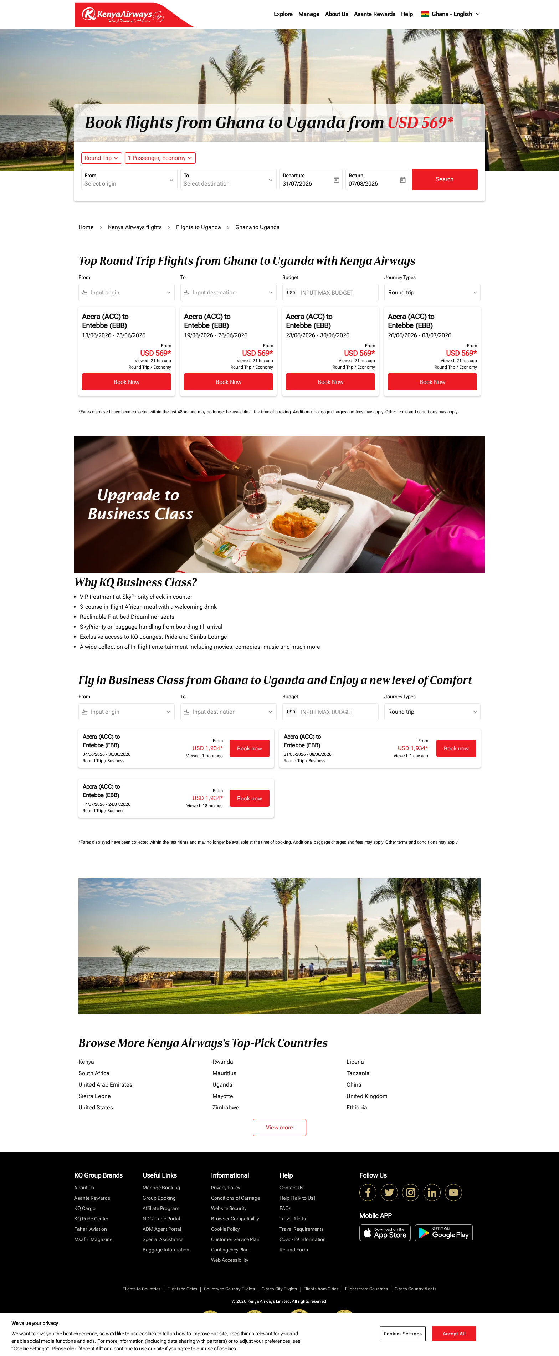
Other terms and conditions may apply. (421, 411)
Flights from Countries (366, 1288)
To (186, 175)
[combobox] (125, 183)
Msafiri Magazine (93, 1239)
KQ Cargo (85, 1208)
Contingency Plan (230, 1250)
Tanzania (358, 1073)
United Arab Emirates (105, 1084)
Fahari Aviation (90, 1229)
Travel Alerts (293, 1218)
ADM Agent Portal (162, 1229)
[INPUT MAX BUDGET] (336, 292)
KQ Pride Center (91, 1218)
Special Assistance (163, 1239)
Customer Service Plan (235, 1239)
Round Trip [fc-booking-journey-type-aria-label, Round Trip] (98, 158)
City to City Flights (279, 1288)
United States (95, 1107)
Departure (293, 175)
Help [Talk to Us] (297, 1198)
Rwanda (222, 1061)
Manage (308, 14)
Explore (283, 14)
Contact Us (291, 1187)
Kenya (86, 1061)
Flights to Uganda (198, 227)
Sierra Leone (94, 1096)
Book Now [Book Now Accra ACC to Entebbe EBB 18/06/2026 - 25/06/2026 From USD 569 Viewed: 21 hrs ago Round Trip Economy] (126, 382)
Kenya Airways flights (135, 227)
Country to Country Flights (229, 1288)
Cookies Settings (403, 1333)
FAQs (285, 1208)
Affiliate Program (161, 1208)
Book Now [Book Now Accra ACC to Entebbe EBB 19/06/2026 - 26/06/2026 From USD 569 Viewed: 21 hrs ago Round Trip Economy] (228, 382)
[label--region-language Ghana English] (451, 14)
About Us (336, 14)
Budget (290, 277)
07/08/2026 (363, 183)
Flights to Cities (182, 1288)
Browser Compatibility (235, 1218)
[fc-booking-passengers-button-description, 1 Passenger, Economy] (156, 158)
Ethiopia (357, 1107)
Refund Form (294, 1250)
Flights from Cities (320, 1288)
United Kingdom (367, 1096)
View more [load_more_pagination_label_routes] (279, 1127)
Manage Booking (161, 1187)
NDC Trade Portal (161, 1218)
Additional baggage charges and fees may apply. (339, 411)
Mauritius (224, 1073)
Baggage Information (166, 1250)
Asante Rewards (374, 14)
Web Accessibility (229, 1260)
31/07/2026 (297, 183)
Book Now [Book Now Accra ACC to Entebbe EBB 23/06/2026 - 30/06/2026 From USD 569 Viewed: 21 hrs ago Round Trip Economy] (330, 382)
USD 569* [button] (420, 122)
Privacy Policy (225, 1187)
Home (86, 227)
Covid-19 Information (303, 1239)
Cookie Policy (225, 1229)
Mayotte (222, 1096)
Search (444, 179)
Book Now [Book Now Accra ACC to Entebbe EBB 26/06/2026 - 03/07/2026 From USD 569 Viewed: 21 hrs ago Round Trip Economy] (432, 382)
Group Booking (159, 1198)
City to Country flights (415, 1288)
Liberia (355, 1061)
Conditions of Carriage (235, 1198)
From (90, 175)
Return (356, 175)
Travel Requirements (302, 1229)
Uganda (222, 1084)
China (354, 1084)
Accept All (454, 1333)
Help (407, 14)
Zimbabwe (225, 1107)
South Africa (93, 1073)
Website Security (228, 1208)
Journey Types (400, 277)
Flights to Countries (141, 1288)
